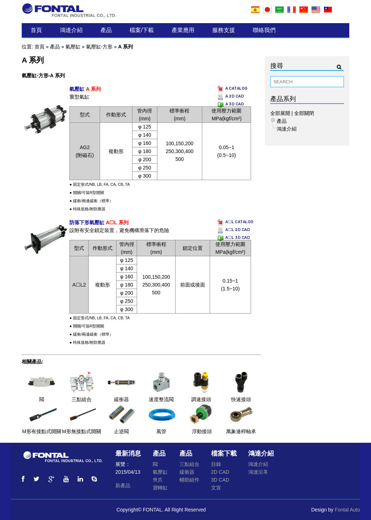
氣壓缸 (73, 46)
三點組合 (82, 399)
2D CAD (220, 472)
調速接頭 (201, 399)
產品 (106, 30)
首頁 (36, 30)
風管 (161, 431)
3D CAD (220, 480)
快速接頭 (241, 399)
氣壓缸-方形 (99, 46)
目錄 (216, 464)
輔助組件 (189, 480)
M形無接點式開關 (81, 431)
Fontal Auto (347, 510)
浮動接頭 (202, 431)
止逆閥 (121, 431)
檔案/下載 (142, 30)
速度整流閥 (161, 399)
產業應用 (183, 30)
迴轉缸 (160, 487)
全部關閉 (304, 113)
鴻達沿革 (258, 472)
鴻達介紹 (71, 30)
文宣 (216, 487)
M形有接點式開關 (41, 431)
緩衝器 (121, 399)
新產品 (122, 485)
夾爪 (158, 480)
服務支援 (223, 30)
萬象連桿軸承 (241, 431)
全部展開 (280, 113)
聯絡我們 (264, 30)
